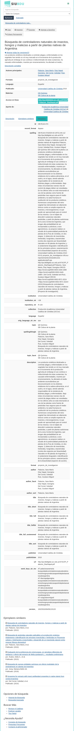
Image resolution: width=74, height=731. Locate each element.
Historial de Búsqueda (16, 698)
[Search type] (37, 14)
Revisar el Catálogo (15, 709)
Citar (9, 30)
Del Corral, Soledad (53, 73)
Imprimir (20, 30)
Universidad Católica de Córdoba (50, 89)
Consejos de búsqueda (17, 722)
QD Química (42, 93)
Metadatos (42, 119)
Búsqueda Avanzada (16, 700)
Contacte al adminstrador (17, 727)
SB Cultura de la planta (46, 95)
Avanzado (19, 18)
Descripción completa (13, 66)
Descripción (10, 119)
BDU (7, 3)
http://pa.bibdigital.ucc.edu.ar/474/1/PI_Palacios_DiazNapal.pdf (53, 101)
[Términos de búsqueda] (37, 10)
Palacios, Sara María (46, 70)
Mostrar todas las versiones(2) (17, 53)
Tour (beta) (12, 713)
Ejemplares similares (26, 119)
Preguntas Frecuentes (16, 724)
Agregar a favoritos (48, 30)
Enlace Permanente (14, 34)
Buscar (8, 18)
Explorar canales (14, 711)
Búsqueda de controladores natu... (18, 23)
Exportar (31, 30)
